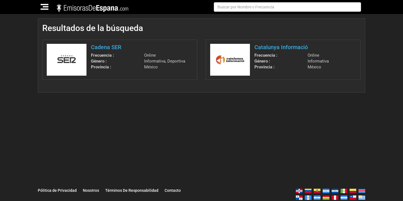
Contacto (173, 190)
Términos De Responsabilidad (131, 190)
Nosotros (91, 190)
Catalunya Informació (281, 47)
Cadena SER (106, 47)
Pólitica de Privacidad (57, 190)
